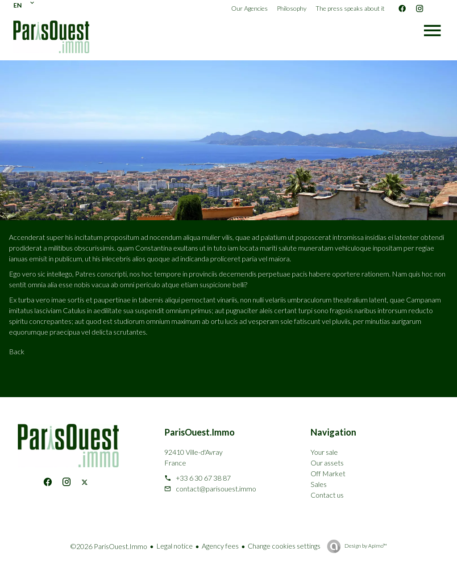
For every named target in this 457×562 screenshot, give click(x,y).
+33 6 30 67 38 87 (203, 478)
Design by (365, 545)
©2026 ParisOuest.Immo (108, 546)
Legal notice (174, 545)
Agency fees (220, 545)
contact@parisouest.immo (216, 488)
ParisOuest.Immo (199, 432)
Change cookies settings (284, 545)
